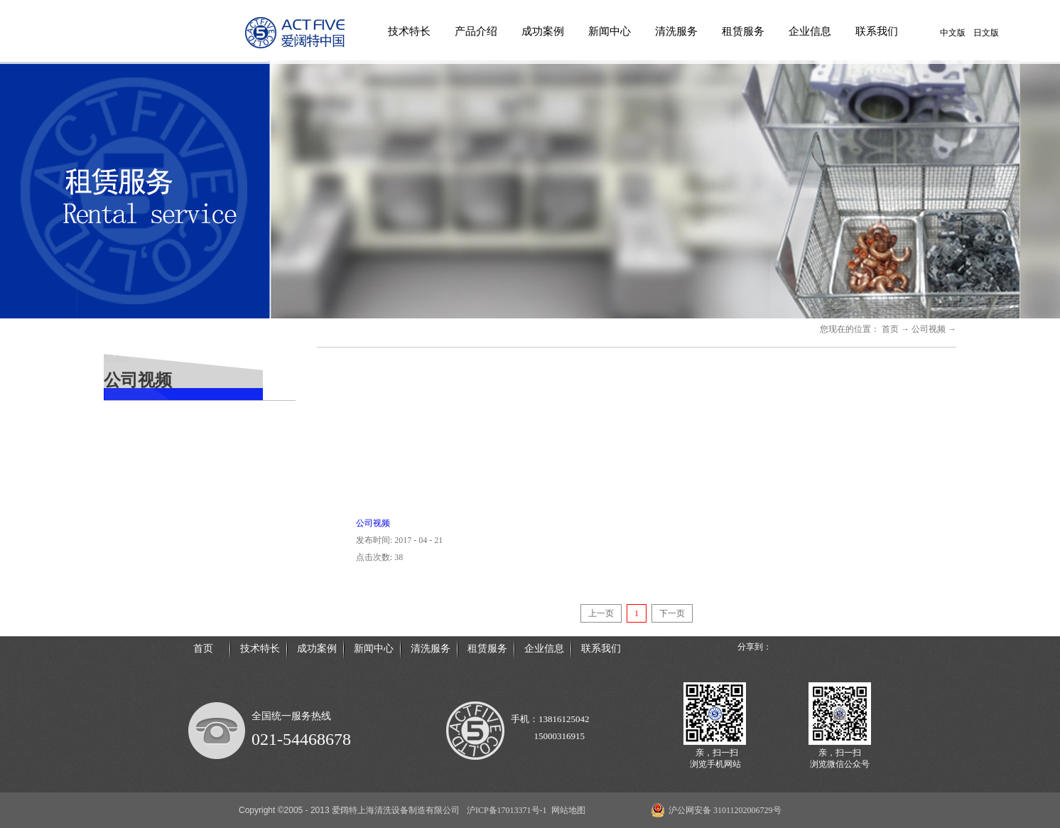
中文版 (953, 33)
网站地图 (566, 810)
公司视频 (929, 329)
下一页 (672, 613)
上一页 (601, 613)
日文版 (986, 33)
